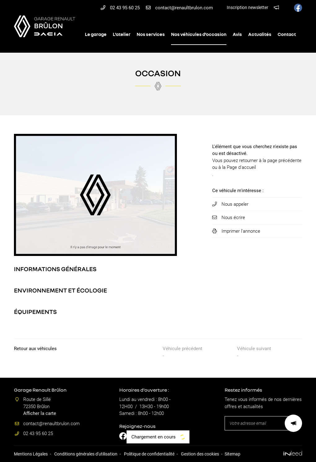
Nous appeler (235, 204)
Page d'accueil (241, 167)
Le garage (96, 34)
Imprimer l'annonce (241, 231)
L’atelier (121, 34)
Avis (237, 34)
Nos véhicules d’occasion (198, 34)
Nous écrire (233, 217)
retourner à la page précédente (270, 160)
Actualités (259, 34)
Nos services (151, 34)
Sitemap (232, 453)
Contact (287, 34)
